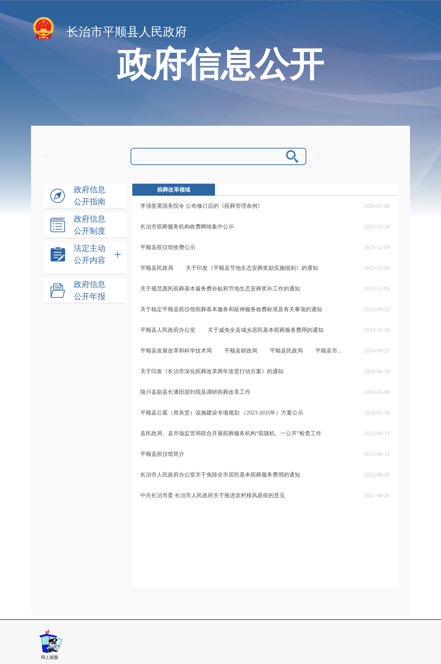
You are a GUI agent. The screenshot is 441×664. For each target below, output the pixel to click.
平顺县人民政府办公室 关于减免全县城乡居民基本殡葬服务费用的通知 (232, 330)
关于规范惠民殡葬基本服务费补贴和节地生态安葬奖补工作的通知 (220, 289)
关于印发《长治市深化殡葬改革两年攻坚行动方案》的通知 (212, 371)
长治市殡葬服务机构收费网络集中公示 (187, 226)
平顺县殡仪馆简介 (162, 454)
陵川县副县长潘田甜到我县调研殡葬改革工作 (195, 392)
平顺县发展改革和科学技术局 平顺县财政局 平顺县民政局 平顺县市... (240, 351)
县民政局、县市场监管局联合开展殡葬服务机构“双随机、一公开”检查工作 (230, 433)
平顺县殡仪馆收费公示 (167, 247)
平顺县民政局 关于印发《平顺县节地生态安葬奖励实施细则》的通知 (229, 268)
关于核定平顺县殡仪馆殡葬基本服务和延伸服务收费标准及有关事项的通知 (231, 309)
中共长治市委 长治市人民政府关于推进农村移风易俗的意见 (212, 495)
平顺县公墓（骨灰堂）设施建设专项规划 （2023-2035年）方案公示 (221, 413)
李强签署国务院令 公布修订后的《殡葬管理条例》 (201, 206)
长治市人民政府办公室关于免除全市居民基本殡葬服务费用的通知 (220, 475)
